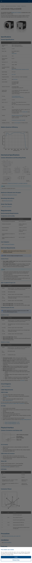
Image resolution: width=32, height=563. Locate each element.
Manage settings (16, 559)
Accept (16, 557)
